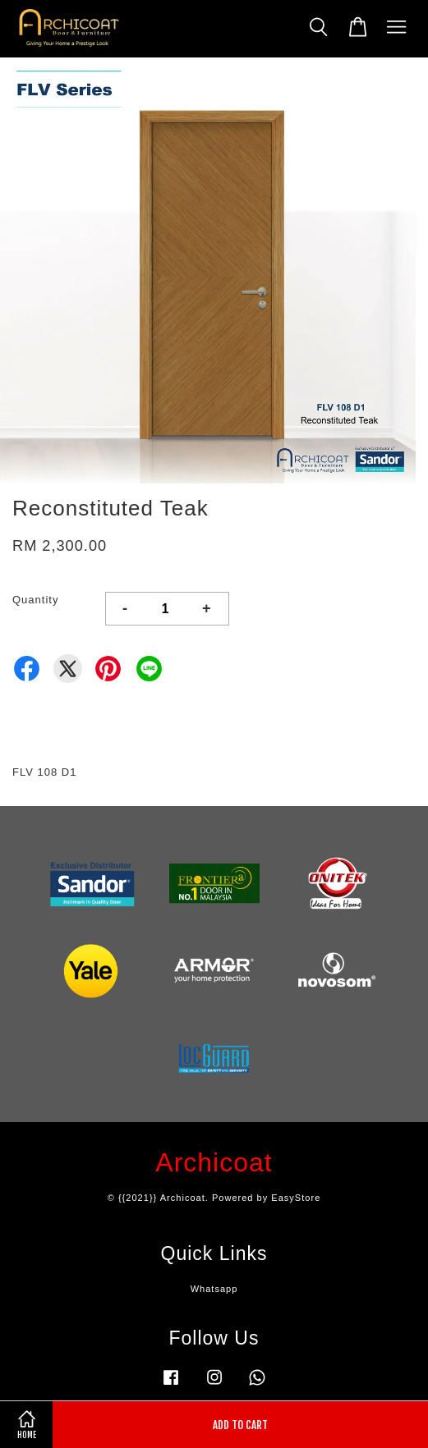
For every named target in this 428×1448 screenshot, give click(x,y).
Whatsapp (214, 1289)
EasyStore (295, 1198)
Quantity (35, 599)
